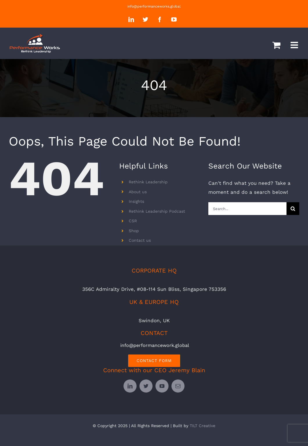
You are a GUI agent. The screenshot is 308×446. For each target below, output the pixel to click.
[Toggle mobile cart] (276, 45)
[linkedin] (130, 386)
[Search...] (247, 208)
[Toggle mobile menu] (295, 45)
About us (138, 191)
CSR (133, 220)
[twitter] (146, 386)
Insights (136, 201)
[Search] (292, 208)
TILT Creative (202, 425)
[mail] (178, 386)
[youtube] (162, 386)
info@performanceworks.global (154, 6)
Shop (134, 230)
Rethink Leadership (148, 182)
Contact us (140, 240)
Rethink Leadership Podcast (157, 211)
